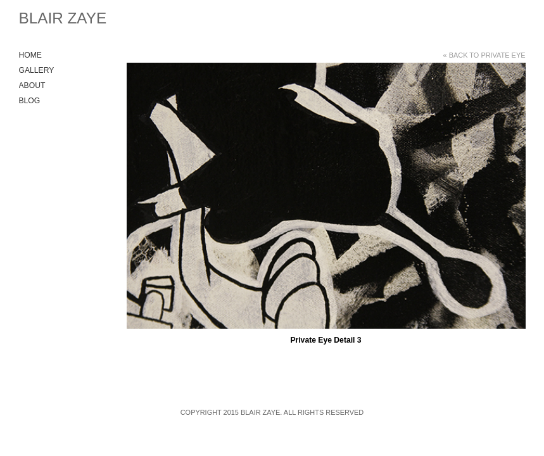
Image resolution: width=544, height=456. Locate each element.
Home (30, 55)
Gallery (36, 70)
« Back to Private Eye (484, 55)
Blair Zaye (63, 18)
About (32, 85)
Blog (30, 100)
